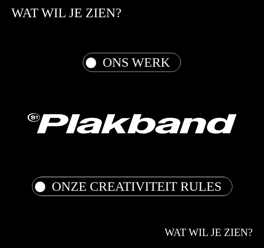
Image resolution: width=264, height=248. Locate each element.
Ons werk (128, 62)
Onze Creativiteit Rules (128, 186)
